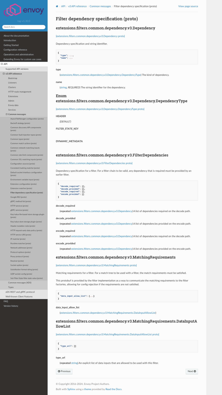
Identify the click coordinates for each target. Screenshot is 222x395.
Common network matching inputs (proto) (25, 149)
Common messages (16, 114)
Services (12, 110)
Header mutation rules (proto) (22, 226)
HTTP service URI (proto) (20, 235)
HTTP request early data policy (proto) (26, 230)
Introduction (10, 40)
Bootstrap (12, 78)
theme (87, 389)
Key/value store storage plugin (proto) (26, 222)
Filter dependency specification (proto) (26, 193)
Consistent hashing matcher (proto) (25, 168)
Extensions (13, 96)
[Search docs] (24, 27)
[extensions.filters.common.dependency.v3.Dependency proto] (90, 36)
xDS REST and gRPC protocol (20, 292)
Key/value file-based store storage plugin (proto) (27, 216)
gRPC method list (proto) (20, 201)
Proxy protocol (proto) (19, 256)
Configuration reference (15, 50)
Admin (11, 101)
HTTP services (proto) (19, 206)
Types (11, 287)
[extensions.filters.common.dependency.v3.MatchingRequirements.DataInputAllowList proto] (107, 334)
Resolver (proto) (17, 261)
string (63, 87)
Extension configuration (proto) (23, 184)
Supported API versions (17, 69)
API (4, 64)
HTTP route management (19, 92)
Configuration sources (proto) (22, 164)
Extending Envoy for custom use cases (22, 59)
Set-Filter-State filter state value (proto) (26, 278)
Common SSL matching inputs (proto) (26, 159)
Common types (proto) (19, 139)
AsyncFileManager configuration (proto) (27, 119)
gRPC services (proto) (19, 210)
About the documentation (16, 36)
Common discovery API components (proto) (25, 129)
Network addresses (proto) (21, 248)
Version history (11, 306)
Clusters (12, 87)
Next (192, 371)
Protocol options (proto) (20, 252)
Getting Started (11, 45)
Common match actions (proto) (23, 143)
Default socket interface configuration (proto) (26, 174)
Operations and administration (19, 54)
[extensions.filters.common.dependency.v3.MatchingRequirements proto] (96, 265)
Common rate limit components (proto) (26, 155)
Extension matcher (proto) (21, 188)
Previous (64, 371)
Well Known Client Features (19, 296)
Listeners (12, 83)
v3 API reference (12, 73)
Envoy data (13, 105)
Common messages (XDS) (19, 283)
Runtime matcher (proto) (20, 243)
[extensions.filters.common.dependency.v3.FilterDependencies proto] (94, 163)
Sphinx (71, 389)
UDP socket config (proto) (21, 274)
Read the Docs (114, 389)
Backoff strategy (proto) (20, 123)
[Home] (57, 6)
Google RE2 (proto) (18, 197)
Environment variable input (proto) (24, 180)
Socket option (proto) (19, 265)
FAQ (6, 301)
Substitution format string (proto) (24, 269)
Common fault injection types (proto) (25, 135)
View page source (188, 6)
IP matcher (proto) (17, 239)
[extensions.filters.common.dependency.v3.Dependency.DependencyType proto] (100, 109)
